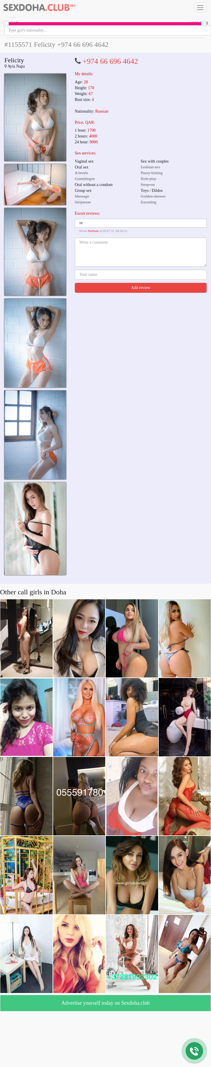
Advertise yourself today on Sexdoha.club (105, 1003)
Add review (140, 287)
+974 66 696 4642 (110, 61)
